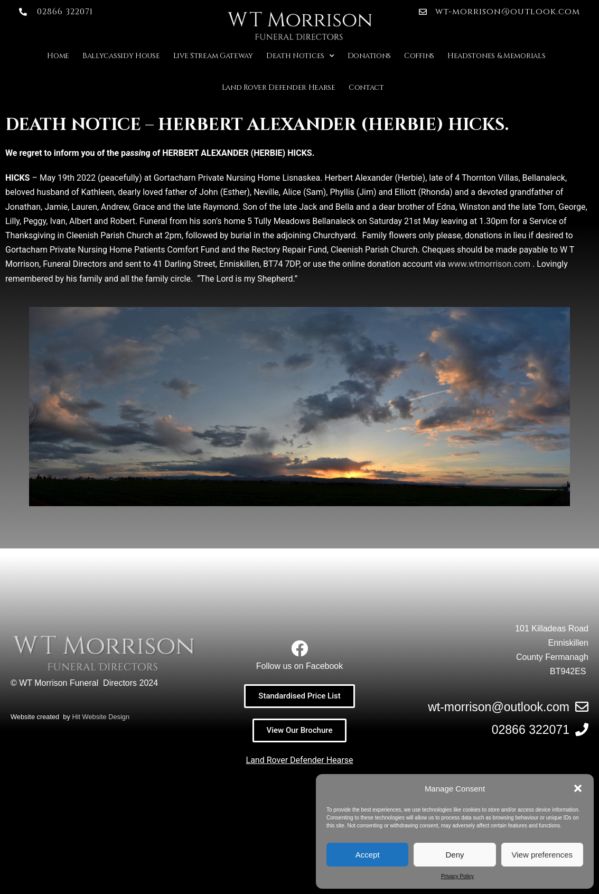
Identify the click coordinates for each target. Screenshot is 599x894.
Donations (369, 56)
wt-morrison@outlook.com (498, 707)
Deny (454, 854)
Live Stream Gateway (213, 56)
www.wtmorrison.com (489, 264)
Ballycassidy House (121, 56)
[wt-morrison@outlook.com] (581, 706)
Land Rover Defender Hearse (278, 87)
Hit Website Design (100, 717)
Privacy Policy (457, 876)
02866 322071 (530, 730)
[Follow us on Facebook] (299, 648)
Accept (367, 854)
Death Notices (300, 56)
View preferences (542, 854)
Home (58, 56)
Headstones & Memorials (496, 56)
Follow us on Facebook (299, 666)
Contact (366, 87)
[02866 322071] (581, 729)
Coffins (419, 56)
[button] (578, 788)
